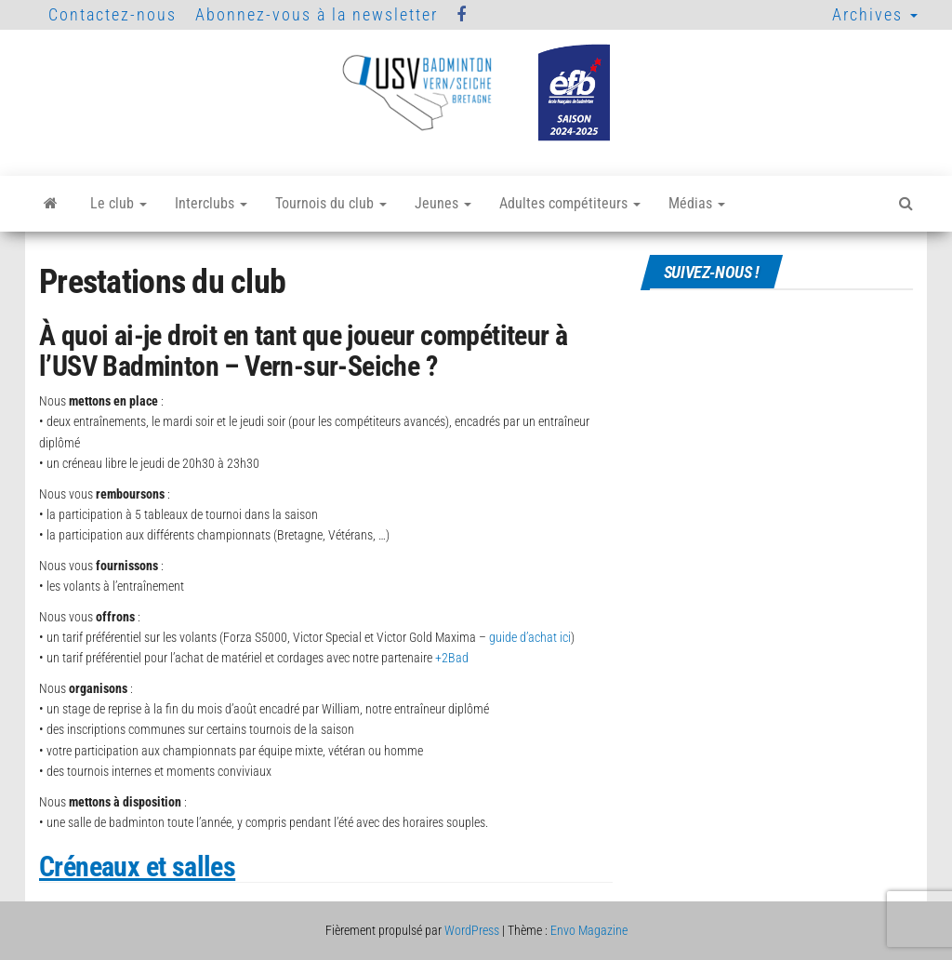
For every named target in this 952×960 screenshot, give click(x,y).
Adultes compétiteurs (570, 203)
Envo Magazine (589, 930)
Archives (875, 14)
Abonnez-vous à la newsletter (316, 14)
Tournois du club (331, 203)
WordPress (471, 930)
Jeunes (443, 203)
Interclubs (211, 203)
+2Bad (452, 657)
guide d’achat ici (530, 637)
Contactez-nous (112, 14)
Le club (118, 203)
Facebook (462, 15)
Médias (696, 203)
